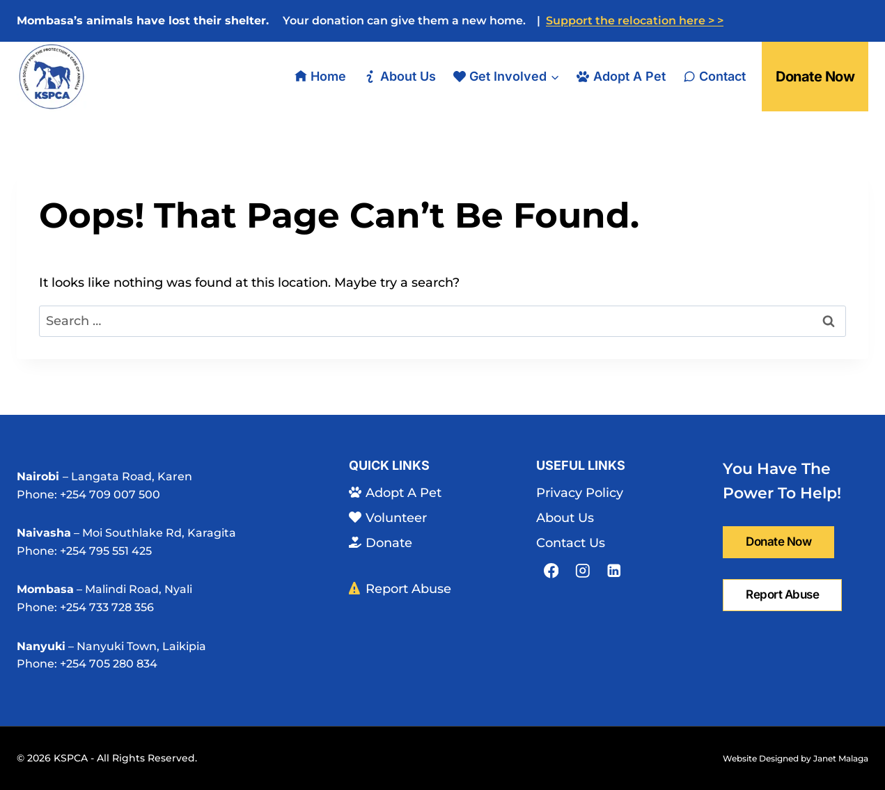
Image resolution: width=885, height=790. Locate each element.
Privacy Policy (579, 492)
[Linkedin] (614, 570)
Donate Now (815, 76)
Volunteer (387, 518)
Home (320, 76)
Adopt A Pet (621, 76)
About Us (399, 76)
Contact (714, 76)
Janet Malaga (840, 758)
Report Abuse (400, 589)
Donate (380, 543)
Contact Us (570, 543)
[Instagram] (582, 570)
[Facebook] (551, 570)
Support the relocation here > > (634, 20)
